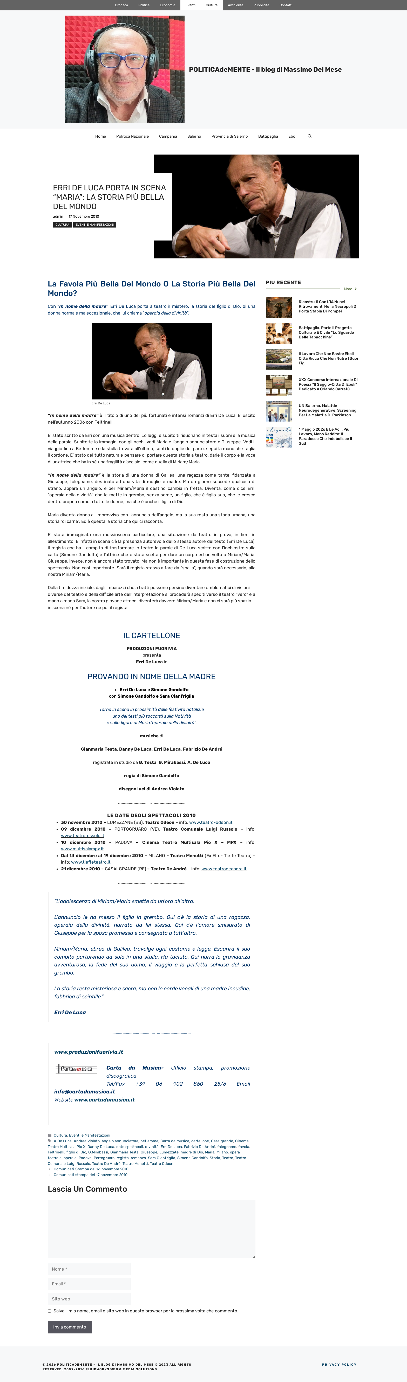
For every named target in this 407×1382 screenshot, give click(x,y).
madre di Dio (192, 1152)
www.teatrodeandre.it (224, 868)
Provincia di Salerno (230, 136)
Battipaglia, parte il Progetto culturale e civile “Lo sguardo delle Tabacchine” (326, 332)
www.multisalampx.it (82, 848)
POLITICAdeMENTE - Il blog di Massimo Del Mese (265, 69)
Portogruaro (104, 1158)
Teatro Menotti (135, 1163)
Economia (167, 5)
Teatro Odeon (161, 1163)
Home (100, 136)
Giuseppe (149, 1152)
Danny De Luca (100, 1146)
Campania (168, 136)
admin (58, 216)
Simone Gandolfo (192, 1158)
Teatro (227, 1158)
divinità (152, 1146)
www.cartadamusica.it (104, 1100)
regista (123, 1158)
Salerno (194, 136)
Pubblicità (261, 5)
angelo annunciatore (120, 1141)
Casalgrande (222, 1141)
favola (243, 1146)
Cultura (212, 5)
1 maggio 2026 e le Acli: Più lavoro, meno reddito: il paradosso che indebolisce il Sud (325, 436)
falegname (226, 1146)
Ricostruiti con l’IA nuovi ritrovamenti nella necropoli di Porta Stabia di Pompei (328, 306)
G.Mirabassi (98, 1152)
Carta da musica (174, 1141)
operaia (70, 1158)
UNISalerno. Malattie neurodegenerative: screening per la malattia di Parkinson (327, 410)
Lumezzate (169, 1152)
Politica (144, 5)
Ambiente (235, 5)
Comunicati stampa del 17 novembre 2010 (90, 1174)
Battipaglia (268, 136)
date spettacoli (129, 1146)
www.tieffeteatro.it (91, 862)
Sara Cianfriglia (161, 1158)
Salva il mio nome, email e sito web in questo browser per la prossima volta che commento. (145, 1310)
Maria (209, 1152)
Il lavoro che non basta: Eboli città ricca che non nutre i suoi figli (328, 358)
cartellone (200, 1141)
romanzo (138, 1158)
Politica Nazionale (132, 136)
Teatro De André (106, 1163)
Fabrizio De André (199, 1146)
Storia (215, 1158)
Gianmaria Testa (124, 1152)
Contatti (286, 5)
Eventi (190, 5)
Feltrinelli (56, 1152)
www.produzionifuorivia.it (88, 1052)
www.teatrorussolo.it (82, 835)
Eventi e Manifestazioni (95, 224)
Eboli (292, 136)
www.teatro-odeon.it (211, 822)
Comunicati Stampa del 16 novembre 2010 (91, 1169)
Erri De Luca (171, 1146)
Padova (85, 1158)
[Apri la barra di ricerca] (310, 136)
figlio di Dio (76, 1152)
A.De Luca (63, 1141)
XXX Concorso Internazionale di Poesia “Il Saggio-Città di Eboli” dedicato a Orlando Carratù (328, 384)
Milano (222, 1152)
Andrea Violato (87, 1141)
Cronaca (121, 5)
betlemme (149, 1141)
